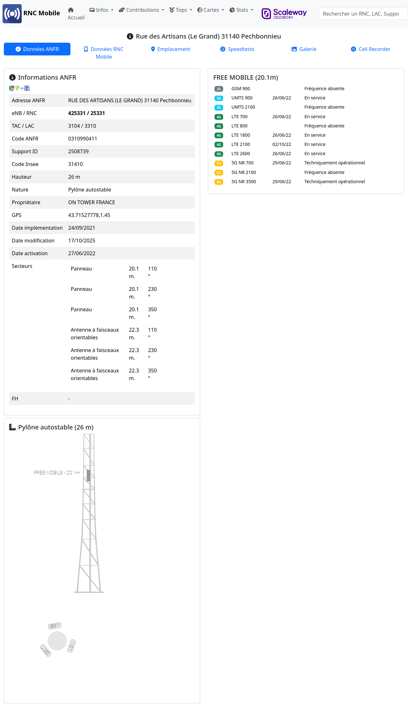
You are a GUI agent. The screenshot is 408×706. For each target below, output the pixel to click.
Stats (239, 9)
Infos (99, 9)
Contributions (139, 9)
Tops (178, 9)
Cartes (208, 9)
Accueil (76, 14)
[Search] (363, 14)
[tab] (37, 49)
